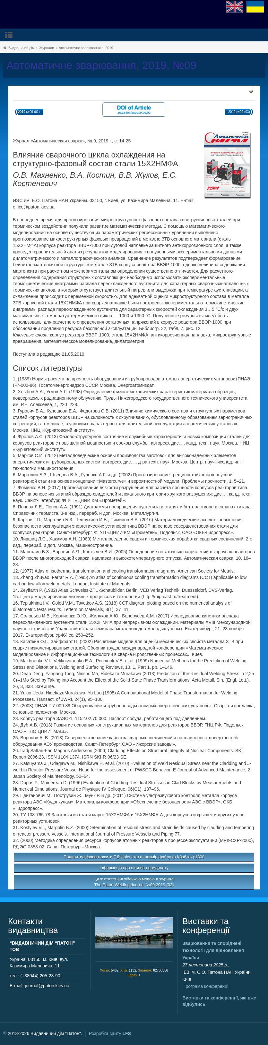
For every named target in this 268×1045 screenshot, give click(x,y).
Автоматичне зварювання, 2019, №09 (101, 65)
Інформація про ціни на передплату (134, 867)
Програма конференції (205, 986)
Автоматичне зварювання (80, 48)
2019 (109, 48)
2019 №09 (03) (239, 112)
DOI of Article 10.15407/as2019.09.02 (134, 109)
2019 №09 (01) (28, 112)
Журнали (46, 48)
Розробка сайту (110, 1033)
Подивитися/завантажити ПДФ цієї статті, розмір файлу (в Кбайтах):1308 (134, 856)
